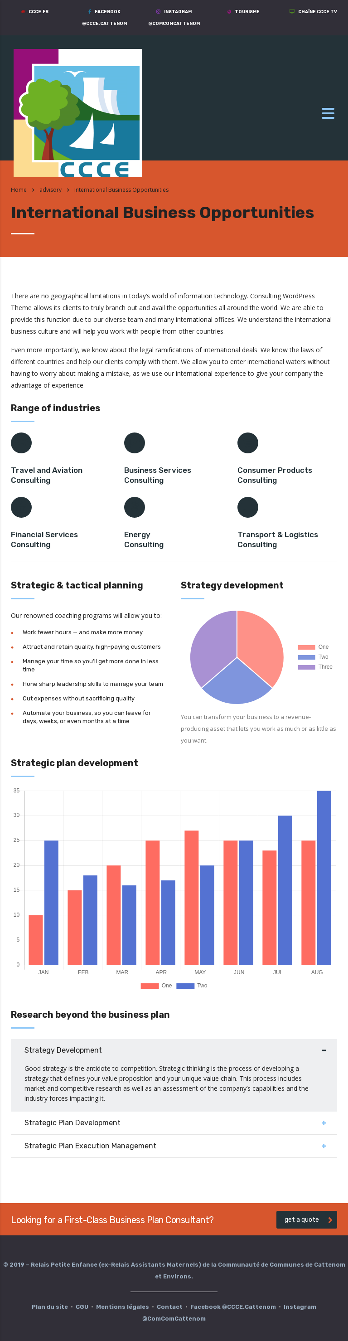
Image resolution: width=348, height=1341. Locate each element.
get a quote (309, 1220)
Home (19, 190)
